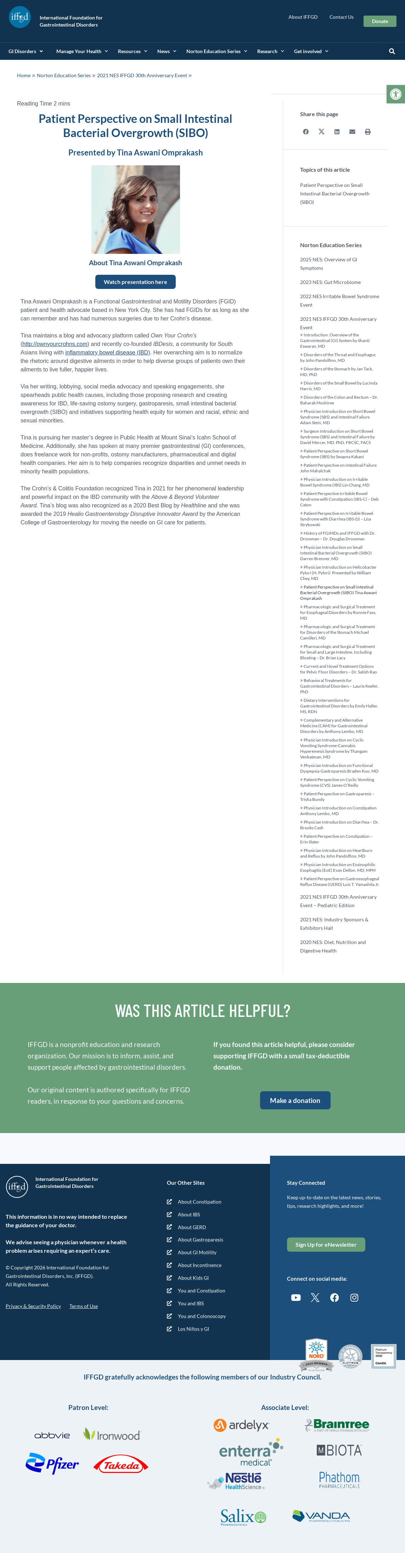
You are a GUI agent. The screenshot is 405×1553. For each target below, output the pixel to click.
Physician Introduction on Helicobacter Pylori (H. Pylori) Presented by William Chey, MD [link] (338, 572)
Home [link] (23, 75)
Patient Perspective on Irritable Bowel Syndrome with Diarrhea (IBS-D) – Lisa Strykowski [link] (336, 518)
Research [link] (270, 51)
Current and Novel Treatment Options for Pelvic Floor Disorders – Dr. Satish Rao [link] (338, 668)
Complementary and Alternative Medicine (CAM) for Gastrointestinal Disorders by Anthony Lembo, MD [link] (333, 725)
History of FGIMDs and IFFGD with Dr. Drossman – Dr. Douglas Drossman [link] (337, 535)
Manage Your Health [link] (82, 51)
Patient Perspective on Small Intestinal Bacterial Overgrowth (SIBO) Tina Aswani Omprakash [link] (338, 592)
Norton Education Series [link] (216, 51)
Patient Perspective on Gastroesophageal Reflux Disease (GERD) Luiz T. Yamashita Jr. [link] (339, 881)
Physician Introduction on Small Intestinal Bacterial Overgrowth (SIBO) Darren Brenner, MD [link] (336, 552)
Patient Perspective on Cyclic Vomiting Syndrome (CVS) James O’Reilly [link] (337, 781)
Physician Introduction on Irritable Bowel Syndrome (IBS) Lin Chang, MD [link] (335, 481)
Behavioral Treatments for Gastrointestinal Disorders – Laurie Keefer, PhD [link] (339, 685)
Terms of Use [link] (83, 1306)
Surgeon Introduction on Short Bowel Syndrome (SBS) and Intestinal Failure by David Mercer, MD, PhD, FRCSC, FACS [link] (337, 436)
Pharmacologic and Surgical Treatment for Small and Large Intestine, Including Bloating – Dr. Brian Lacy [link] (337, 651)
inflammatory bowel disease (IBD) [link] (107, 352)
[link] (396, 94)
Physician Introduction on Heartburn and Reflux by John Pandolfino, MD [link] (336, 852)
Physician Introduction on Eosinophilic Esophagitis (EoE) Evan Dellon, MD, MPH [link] (338, 866)
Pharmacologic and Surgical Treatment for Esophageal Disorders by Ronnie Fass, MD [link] (338, 612)
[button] (392, 51)
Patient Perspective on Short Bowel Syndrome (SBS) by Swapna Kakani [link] (334, 453)
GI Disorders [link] (26, 51)
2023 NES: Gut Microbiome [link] (330, 282)
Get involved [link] (311, 51)
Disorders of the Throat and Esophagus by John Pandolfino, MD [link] (338, 357)
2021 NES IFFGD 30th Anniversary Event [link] (142, 75)
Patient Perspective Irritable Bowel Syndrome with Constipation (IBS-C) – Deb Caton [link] (339, 498)
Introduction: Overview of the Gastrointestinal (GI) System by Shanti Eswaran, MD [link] (335, 340)
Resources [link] (132, 51)
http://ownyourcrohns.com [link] (54, 344)
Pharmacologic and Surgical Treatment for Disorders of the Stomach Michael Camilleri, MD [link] (337, 632)
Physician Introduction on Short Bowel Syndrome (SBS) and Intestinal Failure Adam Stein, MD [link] (337, 416)
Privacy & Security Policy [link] (33, 1306)
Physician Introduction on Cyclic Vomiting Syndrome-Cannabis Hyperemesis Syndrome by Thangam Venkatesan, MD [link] (333, 748)
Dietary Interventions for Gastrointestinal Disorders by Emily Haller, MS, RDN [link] (339, 705)
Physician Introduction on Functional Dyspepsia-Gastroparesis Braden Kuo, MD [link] (339, 767)
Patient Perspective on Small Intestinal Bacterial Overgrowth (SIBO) (335, 193)
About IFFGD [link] (304, 17)
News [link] (166, 51)
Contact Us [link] (342, 17)
